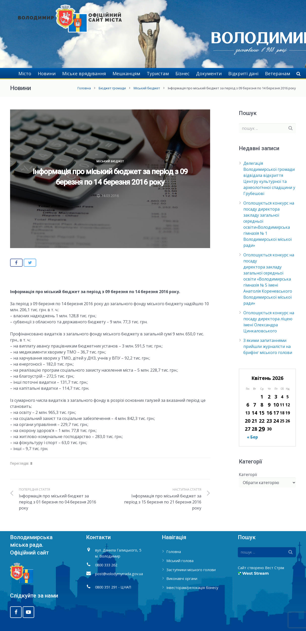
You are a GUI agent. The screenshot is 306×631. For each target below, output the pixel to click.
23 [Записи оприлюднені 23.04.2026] (269, 420)
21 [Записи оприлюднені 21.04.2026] (254, 420)
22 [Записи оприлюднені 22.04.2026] (261, 420)
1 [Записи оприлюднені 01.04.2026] (261, 396)
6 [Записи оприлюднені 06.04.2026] (247, 404)
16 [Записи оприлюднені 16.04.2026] (269, 412)
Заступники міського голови (191, 569)
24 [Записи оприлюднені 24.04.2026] (276, 420)
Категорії (248, 474)
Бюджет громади (112, 88)
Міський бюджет (147, 88)
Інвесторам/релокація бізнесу (192, 587)
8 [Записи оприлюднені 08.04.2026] (261, 404)
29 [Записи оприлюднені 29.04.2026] (261, 429)
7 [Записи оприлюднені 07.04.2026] (254, 404)
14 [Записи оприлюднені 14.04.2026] (254, 412)
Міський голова (180, 560)
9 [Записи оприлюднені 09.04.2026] (269, 404)
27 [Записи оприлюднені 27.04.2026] (247, 428)
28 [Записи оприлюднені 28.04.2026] (254, 428)
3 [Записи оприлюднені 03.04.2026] (276, 396)
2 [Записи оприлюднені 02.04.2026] (269, 396)
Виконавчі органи (181, 578)
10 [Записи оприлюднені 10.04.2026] (276, 404)
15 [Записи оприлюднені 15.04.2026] (261, 412)
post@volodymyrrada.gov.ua (119, 573)
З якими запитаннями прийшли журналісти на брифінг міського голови (267, 346)
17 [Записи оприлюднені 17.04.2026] (276, 412)
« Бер (252, 437)
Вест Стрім (274, 567)
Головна (84, 88)
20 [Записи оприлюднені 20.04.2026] (247, 420)
